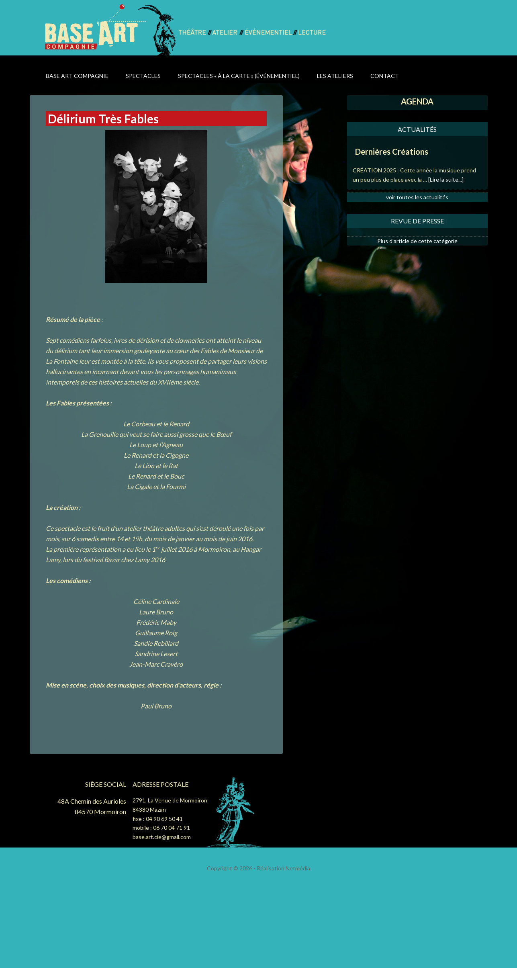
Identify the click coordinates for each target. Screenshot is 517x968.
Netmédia (298, 868)
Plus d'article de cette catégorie (417, 240)
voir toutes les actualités (417, 197)
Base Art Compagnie (111, 29)
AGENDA (417, 101)
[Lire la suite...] (446, 179)
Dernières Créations (391, 151)
